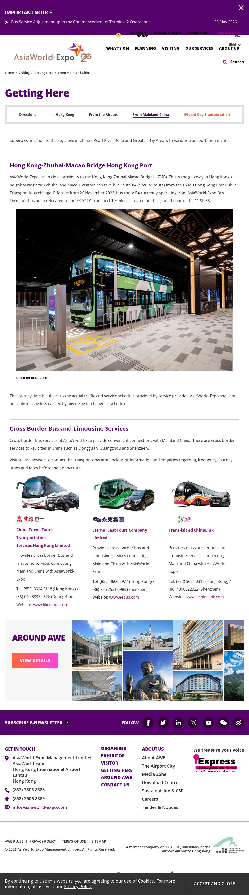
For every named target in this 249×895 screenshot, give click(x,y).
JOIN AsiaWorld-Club (230, 34)
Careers (150, 799)
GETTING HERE (197, 33)
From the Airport (103, 114)
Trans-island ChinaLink (191, 530)
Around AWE (116, 777)
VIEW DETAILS (35, 660)
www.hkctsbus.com (50, 604)
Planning (145, 48)
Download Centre (160, 782)
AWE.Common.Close (241, 8)
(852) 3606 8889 (29, 798)
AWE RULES (14, 841)
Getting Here (43, 72)
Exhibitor (113, 755)
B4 (20, 378)
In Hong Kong (62, 114)
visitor (109, 763)
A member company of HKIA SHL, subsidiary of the (168, 849)
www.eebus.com (124, 597)
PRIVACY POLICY (42, 841)
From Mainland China (74, 72)
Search (237, 62)
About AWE (153, 757)
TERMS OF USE (74, 841)
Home (9, 72)
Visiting (170, 48)
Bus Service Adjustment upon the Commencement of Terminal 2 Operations (81, 22)
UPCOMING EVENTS (167, 33)
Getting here (117, 770)
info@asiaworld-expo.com (40, 807)
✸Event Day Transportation (207, 114)
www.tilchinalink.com (205, 597)
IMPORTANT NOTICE (139, 34)
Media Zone (154, 774)
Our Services (199, 48)
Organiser (113, 748)
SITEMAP (99, 841)
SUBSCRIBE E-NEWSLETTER (33, 722)
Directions (27, 114)
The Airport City (158, 766)
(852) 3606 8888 (29, 790)
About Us (229, 48)
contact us (115, 784)
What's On (117, 48)
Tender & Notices (160, 807)
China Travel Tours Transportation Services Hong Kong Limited (43, 537)
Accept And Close (214, 883)
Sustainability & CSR (163, 791)
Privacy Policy (78, 886)
